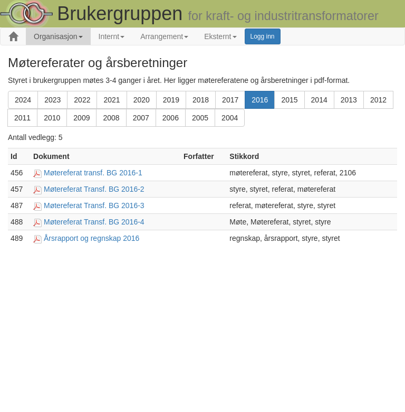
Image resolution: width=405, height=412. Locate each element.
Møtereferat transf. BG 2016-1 (93, 172)
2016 (260, 100)
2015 (289, 100)
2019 (171, 100)
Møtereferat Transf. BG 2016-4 (94, 222)
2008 (111, 118)
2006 (170, 118)
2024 (23, 100)
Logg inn (262, 36)
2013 (349, 100)
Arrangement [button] (164, 36)
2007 (141, 118)
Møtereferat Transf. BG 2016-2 (94, 189)
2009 (81, 118)
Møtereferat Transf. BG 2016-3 (94, 205)
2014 (319, 100)
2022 (82, 100)
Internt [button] (112, 36)
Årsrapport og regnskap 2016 (91, 238)
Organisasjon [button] (58, 36)
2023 (52, 100)
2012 (378, 100)
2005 (200, 118)
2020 (141, 100)
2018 (200, 100)
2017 (230, 100)
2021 (111, 100)
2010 (52, 118)
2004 (229, 118)
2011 (22, 118)
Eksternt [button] (220, 36)
